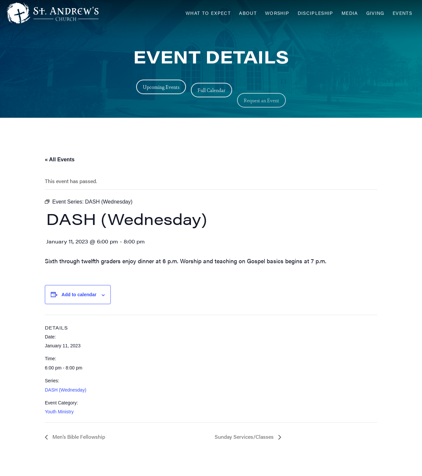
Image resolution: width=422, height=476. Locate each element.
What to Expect (208, 13)
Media (350, 13)
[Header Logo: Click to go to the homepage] (59, 13)
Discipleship (315, 13)
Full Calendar (211, 94)
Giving (375, 13)
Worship (277, 13)
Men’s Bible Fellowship (78, 436)
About (248, 13)
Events (402, 13)
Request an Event (261, 112)
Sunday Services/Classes (245, 436)
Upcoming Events (161, 87)
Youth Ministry (59, 411)
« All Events (60, 159)
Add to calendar (79, 294)
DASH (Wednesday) (65, 390)
